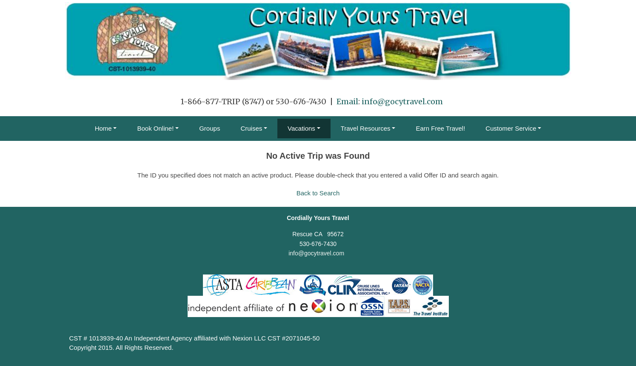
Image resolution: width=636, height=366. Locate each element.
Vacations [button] (301, 128)
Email (347, 101)
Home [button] (103, 128)
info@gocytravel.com (402, 101)
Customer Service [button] (510, 128)
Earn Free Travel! (440, 128)
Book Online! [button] (155, 128)
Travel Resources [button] (366, 128)
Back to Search (318, 193)
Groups (209, 128)
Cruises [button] (251, 128)
